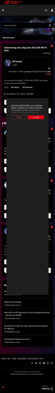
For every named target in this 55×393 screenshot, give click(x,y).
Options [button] (51, 38)
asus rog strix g (11, 94)
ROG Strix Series (9, 38)
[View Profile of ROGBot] (48, 74)
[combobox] (27, 25)
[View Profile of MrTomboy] (17, 61)
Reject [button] (15, 117)
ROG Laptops (15, 87)
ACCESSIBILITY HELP (36, 359)
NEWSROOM (22, 359)
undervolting (29, 94)
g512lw (23, 94)
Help (46, 10)
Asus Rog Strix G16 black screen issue (17, 339)
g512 (18, 94)
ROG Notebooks (27, 87)
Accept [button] (39, 117)
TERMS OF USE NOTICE (21, 372)
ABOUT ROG (6, 359)
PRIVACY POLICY (34, 372)
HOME (14, 359)
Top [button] (3, 387)
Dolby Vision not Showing (12, 302)
